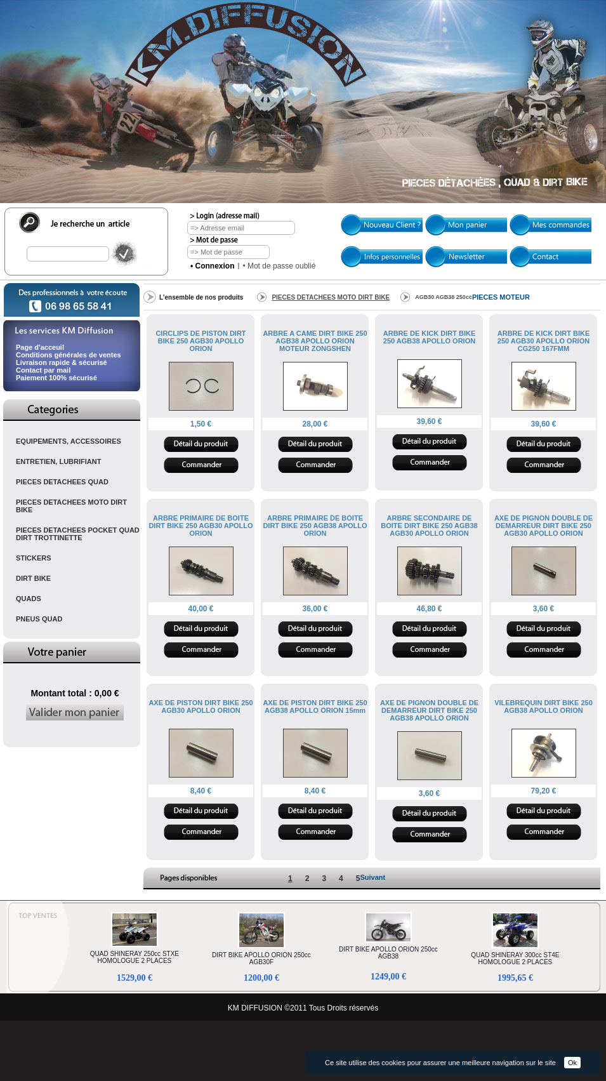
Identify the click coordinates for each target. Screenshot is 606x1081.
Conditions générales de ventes (68, 355)
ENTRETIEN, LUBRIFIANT (58, 461)
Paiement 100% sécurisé (56, 377)
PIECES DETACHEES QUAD (62, 482)
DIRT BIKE (33, 578)
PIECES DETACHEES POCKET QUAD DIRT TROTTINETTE (78, 533)
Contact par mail (43, 370)
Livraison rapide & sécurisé (61, 362)
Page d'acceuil (40, 347)
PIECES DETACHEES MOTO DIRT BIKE (71, 506)
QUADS (28, 598)
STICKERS (33, 558)
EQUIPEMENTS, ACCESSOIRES (68, 441)
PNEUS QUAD (39, 619)
